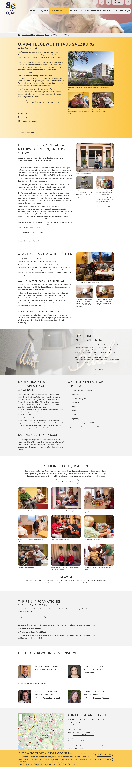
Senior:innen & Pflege (28, 35)
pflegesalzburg (83, 732)
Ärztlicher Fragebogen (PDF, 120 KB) (33, 632)
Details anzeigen (71, 764)
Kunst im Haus (98, 370)
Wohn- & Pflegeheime (42, 35)
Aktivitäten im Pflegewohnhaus (42, 102)
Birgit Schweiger (104, 345)
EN (119, 3)
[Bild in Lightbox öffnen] (91, 68)
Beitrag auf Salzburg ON (33, 233)
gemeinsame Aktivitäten (50, 81)
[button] (41, 740)
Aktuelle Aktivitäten (67, 481)
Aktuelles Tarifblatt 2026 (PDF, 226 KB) (39, 617)
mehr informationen (27, 132)
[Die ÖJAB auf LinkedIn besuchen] (108, 2)
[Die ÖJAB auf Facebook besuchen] (95, 2)
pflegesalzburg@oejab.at (30, 121)
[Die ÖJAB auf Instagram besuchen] (101, 2)
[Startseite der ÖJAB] (19, 35)
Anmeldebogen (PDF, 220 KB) (30, 628)
